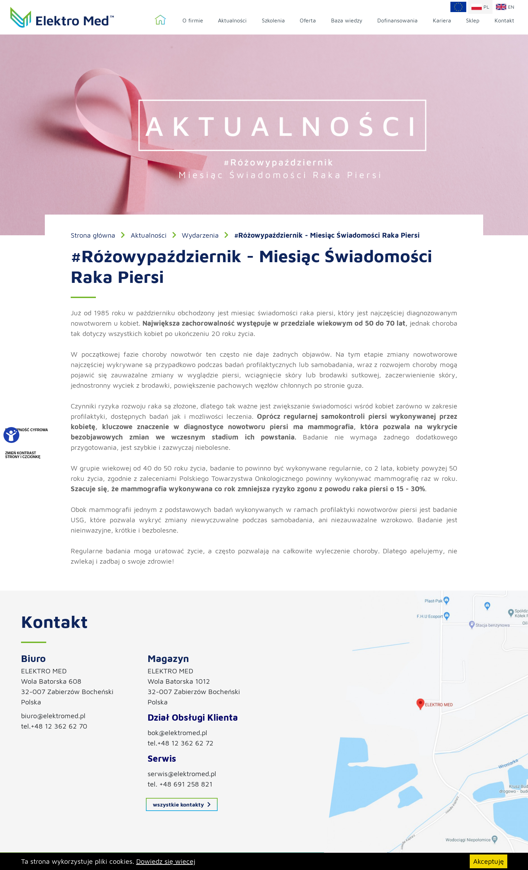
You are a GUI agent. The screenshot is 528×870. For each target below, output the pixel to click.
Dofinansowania (397, 20)
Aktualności (232, 20)
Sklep (472, 20)
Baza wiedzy (346, 20)
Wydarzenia (200, 235)
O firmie (192, 20)
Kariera (442, 20)
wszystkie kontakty (182, 804)
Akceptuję (488, 861)
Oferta (308, 20)
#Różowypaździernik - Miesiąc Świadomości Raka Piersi (327, 235)
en (505, 7)
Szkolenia (273, 20)
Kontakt (504, 20)
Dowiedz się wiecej (165, 861)
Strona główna (160, 20)
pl (480, 7)
